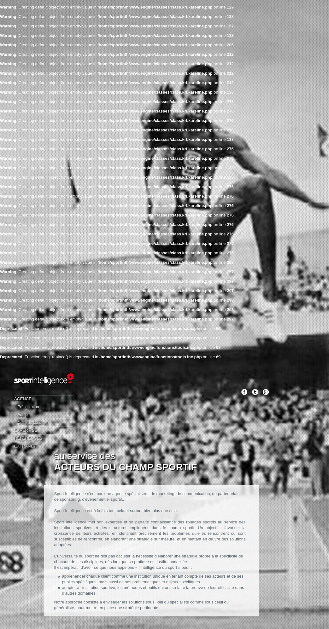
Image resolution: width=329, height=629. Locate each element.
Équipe (23, 415)
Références (28, 438)
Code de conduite (32, 422)
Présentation (28, 407)
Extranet (25, 446)
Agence (23, 398)
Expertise (25, 430)
